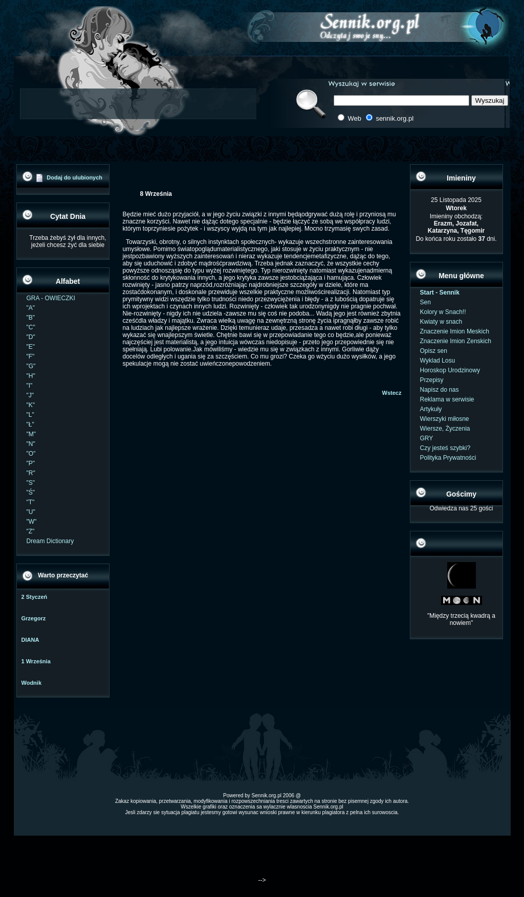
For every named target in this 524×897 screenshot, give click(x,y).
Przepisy (432, 380)
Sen (425, 302)
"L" (30, 414)
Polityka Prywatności (448, 457)
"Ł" (30, 424)
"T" (31, 502)
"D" (31, 337)
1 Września (36, 661)
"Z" (31, 531)
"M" (31, 434)
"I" (30, 385)
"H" (31, 375)
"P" (31, 463)
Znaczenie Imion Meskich (454, 331)
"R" (31, 473)
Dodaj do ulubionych (74, 177)
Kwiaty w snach (441, 321)
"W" (32, 521)
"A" (31, 307)
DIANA (30, 640)
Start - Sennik (440, 292)
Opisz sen (433, 350)
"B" (31, 317)
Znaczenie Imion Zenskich (455, 341)
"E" (31, 346)
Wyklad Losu (437, 360)
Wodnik (31, 683)
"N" (31, 443)
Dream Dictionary (50, 541)
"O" (31, 453)
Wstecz (392, 393)
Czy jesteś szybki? (445, 448)
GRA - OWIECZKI (51, 298)
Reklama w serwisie (447, 399)
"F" (31, 356)
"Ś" (31, 492)
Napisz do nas (439, 389)
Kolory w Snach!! (443, 312)
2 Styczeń (34, 597)
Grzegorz (33, 618)
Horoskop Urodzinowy (450, 370)
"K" (31, 405)
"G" (31, 366)
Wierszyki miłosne (444, 418)
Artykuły (431, 409)
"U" (31, 511)
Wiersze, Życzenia (445, 428)
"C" (31, 327)
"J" (30, 395)
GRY (426, 438)
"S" (31, 482)
